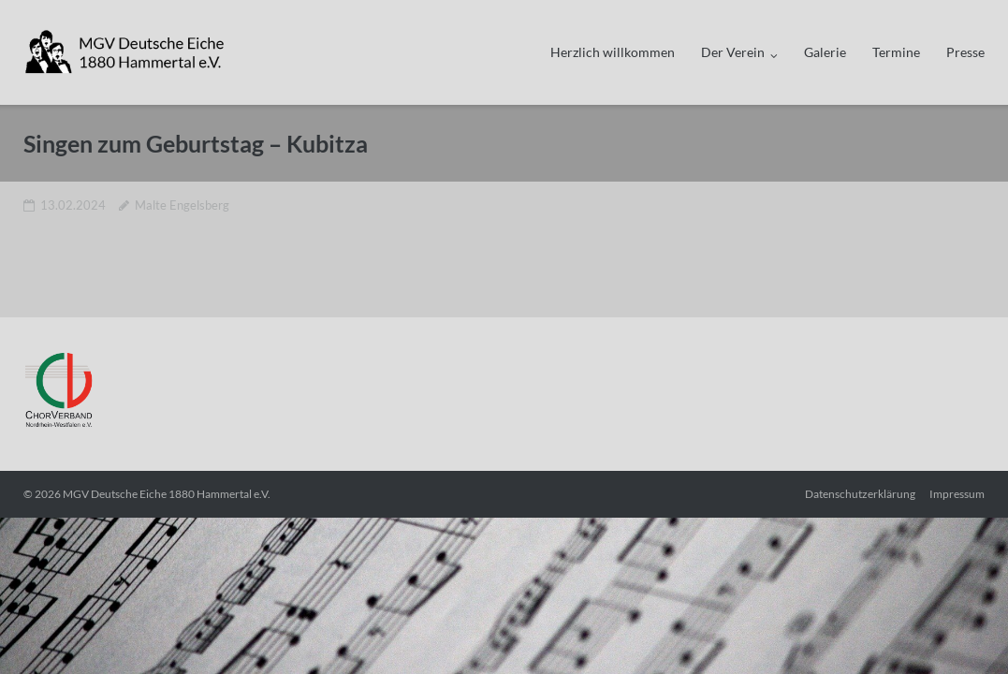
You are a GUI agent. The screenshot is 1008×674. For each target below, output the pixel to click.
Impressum (957, 494)
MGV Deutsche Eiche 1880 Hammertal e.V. (166, 494)
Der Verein (733, 52)
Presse (965, 52)
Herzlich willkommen (612, 52)
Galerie (825, 52)
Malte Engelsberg (182, 205)
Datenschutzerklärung (860, 494)
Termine (896, 52)
